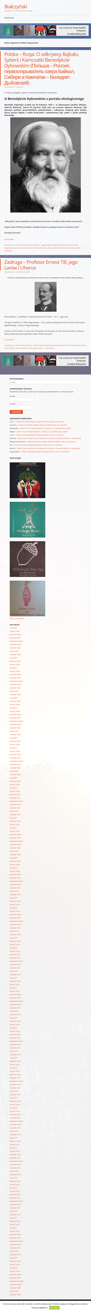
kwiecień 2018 (15, 941)
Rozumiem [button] (54, 1308)
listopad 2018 (15, 918)
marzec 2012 (15, 1184)
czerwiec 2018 (15, 934)
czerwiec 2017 (15, 974)
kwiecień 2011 (15, 1221)
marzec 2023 (15, 744)
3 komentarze (49, 348)
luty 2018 (13, 948)
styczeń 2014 (15, 1111)
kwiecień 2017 (15, 981)
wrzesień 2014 (15, 1084)
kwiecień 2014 (15, 1101)
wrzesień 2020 (15, 844)
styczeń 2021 (15, 831)
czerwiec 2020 (15, 854)
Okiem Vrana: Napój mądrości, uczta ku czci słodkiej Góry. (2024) (45, 428)
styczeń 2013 (15, 1151)
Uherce (11, 348)
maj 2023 (13, 738)
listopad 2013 (15, 1118)
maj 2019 (13, 898)
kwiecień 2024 (15, 701)
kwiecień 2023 (15, 741)
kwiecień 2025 (15, 661)
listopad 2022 (15, 758)
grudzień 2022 (15, 754)
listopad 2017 (15, 958)
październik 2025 (16, 641)
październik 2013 (16, 1121)
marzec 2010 (15, 1264)
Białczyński (15, 6)
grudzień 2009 (15, 1274)
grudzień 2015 (15, 1034)
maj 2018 (13, 938)
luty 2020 (13, 868)
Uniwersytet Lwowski (73, 248)
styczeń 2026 (15, 631)
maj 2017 (13, 978)
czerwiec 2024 (15, 694)
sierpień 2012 (15, 1168)
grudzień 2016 (15, 994)
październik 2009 (16, 1281)
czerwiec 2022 (15, 774)
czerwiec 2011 (15, 1214)
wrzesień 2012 (15, 1164)
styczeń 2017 (15, 991)
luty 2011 (13, 1228)
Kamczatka (18, 248)
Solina (6, 348)
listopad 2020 (15, 838)
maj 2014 (13, 1098)
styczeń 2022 (15, 791)
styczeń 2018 (15, 951)
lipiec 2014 (14, 1091)
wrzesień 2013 (15, 1124)
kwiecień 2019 (15, 901)
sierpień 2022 (15, 768)
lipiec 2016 (14, 1011)
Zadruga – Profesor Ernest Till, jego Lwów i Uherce (41, 264)
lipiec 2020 (14, 851)
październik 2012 (16, 1161)
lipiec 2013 (14, 1131)
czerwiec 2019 (15, 894)
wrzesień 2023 (15, 724)
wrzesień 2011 (15, 1204)
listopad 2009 (15, 1278)
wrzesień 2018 (15, 924)
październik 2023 (16, 721)
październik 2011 (16, 1201)
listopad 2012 (15, 1158)
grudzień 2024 (15, 674)
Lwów (24, 248)
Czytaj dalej (10, 239)
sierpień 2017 (15, 968)
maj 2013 (13, 1138)
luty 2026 (13, 628)
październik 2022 (16, 761)
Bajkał (64, 245)
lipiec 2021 (14, 811)
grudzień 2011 (15, 1194)
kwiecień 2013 (15, 1141)
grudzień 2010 (15, 1234)
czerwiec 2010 (15, 1254)
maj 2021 (13, 818)
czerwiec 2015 (15, 1054)
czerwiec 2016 (15, 1014)
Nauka (29, 248)
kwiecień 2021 (15, 821)
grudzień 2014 (15, 1074)
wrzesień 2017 (15, 964)
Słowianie (36, 245)
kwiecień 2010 (15, 1261)
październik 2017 (16, 961)
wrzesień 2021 (15, 804)
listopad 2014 (15, 1078)
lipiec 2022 (14, 771)
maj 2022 (13, 778)
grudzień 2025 (15, 634)
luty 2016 (13, 1028)
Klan (18, 245)
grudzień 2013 (15, 1114)
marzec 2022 (15, 784)
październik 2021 (16, 801)
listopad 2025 (15, 638)
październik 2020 (16, 841)
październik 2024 (16, 681)
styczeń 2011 (15, 1231)
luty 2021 (13, 828)
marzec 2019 (15, 904)
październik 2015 (16, 1041)
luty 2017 (13, 988)
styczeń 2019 (15, 911)
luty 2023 (13, 748)
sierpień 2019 (15, 888)
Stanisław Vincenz (58, 248)
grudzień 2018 (15, 914)
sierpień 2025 (15, 648)
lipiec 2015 (14, 1051)
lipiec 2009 (14, 1291)
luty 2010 (13, 1268)
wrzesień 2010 (15, 1244)
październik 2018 (16, 921)
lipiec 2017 (14, 971)
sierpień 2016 (15, 1008)
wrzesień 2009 (15, 1284)
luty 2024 (13, 708)
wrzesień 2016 (15, 1004)
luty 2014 (13, 1108)
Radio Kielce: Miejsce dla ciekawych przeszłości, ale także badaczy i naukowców (49, 438)
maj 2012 (13, 1178)
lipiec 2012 (14, 1171)
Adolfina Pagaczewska (54, 245)
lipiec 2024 (14, 691)
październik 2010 (16, 1241)
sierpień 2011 (15, 1208)
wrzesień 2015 (15, 1044)
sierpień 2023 (15, 728)
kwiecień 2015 (15, 1061)
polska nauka (42, 248)
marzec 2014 (15, 1104)
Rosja (50, 248)
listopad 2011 (15, 1198)
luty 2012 (13, 1188)
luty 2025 (13, 668)
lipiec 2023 (14, 731)
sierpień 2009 (15, 1288)
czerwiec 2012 (15, 1174)
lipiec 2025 (14, 651)
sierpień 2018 (15, 928)
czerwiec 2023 (15, 734)
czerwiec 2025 (15, 654)
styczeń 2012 (15, 1191)
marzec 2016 (15, 1024)
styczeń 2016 (15, 1031)
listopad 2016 (15, 998)
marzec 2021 (15, 824)
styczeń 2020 (15, 871)
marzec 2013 (15, 1144)
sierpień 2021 (15, 808)
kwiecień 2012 (15, 1181)
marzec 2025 (15, 664)
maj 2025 (13, 658)
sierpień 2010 (15, 1248)
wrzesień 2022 (15, 764)
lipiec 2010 (14, 1251)
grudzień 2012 (15, 1154)
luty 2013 (13, 1148)
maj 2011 (13, 1218)
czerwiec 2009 (15, 1294)
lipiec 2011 (14, 1211)
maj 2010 (13, 1258)
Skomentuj (8, 251)
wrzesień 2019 (15, 884)
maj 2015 (13, 1058)
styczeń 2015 (15, 1071)
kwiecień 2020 (15, 861)
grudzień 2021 (15, 794)
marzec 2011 (15, 1224)
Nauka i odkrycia (26, 245)
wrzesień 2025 (15, 644)
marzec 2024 (15, 704)
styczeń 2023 (15, 751)
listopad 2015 (15, 1038)
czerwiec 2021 (15, 814)
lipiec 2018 (14, 931)
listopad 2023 (15, 718)
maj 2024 (13, 698)
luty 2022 (13, 788)
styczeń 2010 (15, 1271)
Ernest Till (70, 245)
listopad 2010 (15, 1238)
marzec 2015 (15, 1064)
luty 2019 (13, 908)
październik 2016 (16, 1001)
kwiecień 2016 (15, 1021)
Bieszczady (59, 345)
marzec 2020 (15, 864)
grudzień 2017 (15, 954)
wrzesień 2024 (15, 684)
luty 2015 (13, 1068)
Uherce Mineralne (21, 348)
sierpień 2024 (15, 688)
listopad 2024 (15, 678)
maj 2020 (13, 858)
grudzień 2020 (15, 834)
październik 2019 (16, 881)
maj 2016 (13, 1018)
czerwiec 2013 (15, 1134)
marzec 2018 (15, 944)
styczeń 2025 (15, 671)
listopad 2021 (15, 798)
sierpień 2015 (15, 1048)
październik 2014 (16, 1081)
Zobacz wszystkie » (17, 618)
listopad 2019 (15, 878)
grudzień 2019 (15, 874)
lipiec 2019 (14, 891)
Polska (34, 248)
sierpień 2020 (15, 848)
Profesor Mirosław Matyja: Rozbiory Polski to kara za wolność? (40, 421)
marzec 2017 (15, 984)
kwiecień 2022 (15, 781)
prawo (83, 345)
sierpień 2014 (15, 1088)
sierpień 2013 (15, 1128)
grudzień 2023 (15, 714)
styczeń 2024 (15, 711)
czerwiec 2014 (15, 1094)
